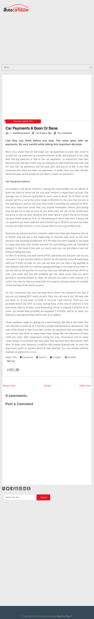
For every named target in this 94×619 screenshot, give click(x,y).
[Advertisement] (48, 38)
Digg (11, 361)
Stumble (70, 357)
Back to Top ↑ (64, 616)
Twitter (41, 357)
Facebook (26, 357)
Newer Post (9, 385)
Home (47, 385)
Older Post (85, 385)
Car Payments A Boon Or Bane (31, 128)
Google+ (56, 357)
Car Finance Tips (43, 133)
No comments (65, 133)
